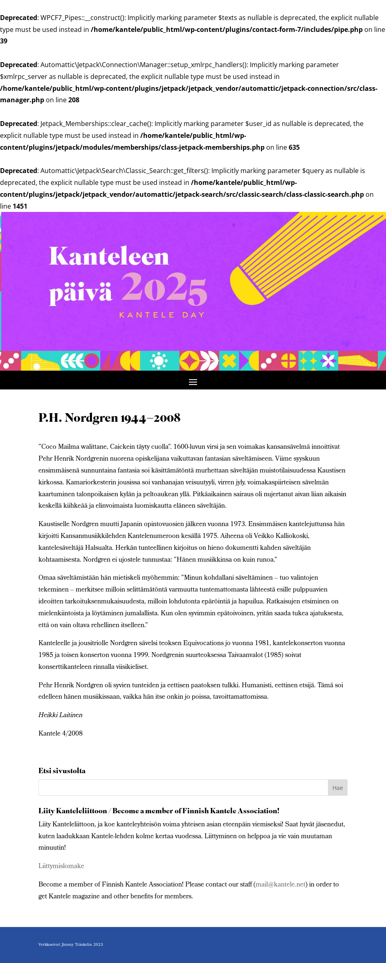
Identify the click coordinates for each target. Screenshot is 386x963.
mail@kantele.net (280, 885)
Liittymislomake (61, 866)
